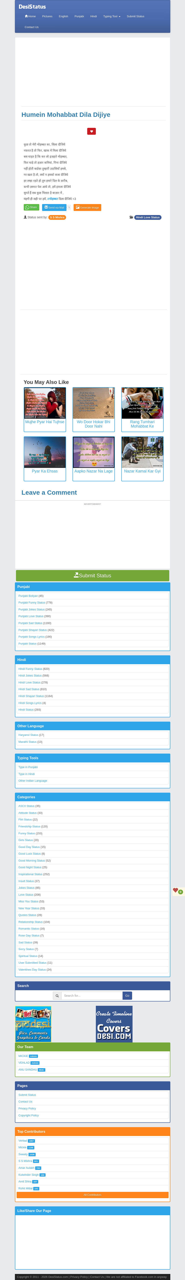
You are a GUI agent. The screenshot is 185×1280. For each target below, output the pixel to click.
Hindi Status (26, 709)
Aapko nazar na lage (93, 471)
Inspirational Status (31, 874)
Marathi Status (28, 741)
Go (127, 995)
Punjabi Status (28, 643)
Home (30, 16)
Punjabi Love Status (31, 616)
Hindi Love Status (148, 217)
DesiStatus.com (58, 1276)
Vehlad (23, 1140)
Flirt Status (25, 819)
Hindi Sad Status (29, 689)
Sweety (23, 1154)
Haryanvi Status (28, 735)
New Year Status (29, 908)
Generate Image (87, 207)
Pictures (47, 16)
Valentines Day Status (32, 969)
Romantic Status (29, 928)
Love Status (26, 894)
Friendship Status (29, 826)
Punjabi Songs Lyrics (32, 636)
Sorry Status (26, 949)
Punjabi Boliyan (28, 595)
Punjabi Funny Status (32, 602)
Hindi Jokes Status (30, 675)
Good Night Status (30, 867)
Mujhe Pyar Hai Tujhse (44, 422)
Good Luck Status (30, 853)
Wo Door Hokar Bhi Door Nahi (93, 424)
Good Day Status (29, 847)
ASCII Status (27, 806)
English (63, 16)
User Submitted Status (33, 962)
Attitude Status (28, 812)
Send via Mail (54, 207)
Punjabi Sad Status (31, 623)
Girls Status (26, 840)
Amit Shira (25, 1181)
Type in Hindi (27, 774)
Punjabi (79, 16)
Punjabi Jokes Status (32, 609)
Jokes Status (27, 887)
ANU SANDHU (28, 1069)
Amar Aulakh (27, 1167)
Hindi (93, 16)
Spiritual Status (28, 956)
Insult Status (26, 881)
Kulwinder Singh (29, 1174)
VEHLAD (24, 1062)
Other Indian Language (33, 780)
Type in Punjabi (28, 767)
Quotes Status (27, 915)
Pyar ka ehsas (45, 471)
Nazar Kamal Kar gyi (142, 471)
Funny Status (27, 833)
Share (33, 207)
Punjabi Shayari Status (33, 630)
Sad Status (25, 942)
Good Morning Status (32, 860)
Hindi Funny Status (30, 668)
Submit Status (135, 16)
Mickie (23, 1147)
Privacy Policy (27, 1108)
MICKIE (23, 1056)
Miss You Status (29, 901)
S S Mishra (57, 217)
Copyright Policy (29, 1115)
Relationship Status (31, 922)
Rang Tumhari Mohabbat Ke (142, 424)
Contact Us (32, 27)
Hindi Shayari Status (31, 696)
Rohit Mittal (26, 1188)
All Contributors (92, 1194)
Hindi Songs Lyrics (30, 703)
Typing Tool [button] (111, 16)
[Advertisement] (94, 74)
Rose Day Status (29, 935)
